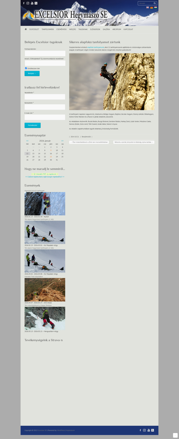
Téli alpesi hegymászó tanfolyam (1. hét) (39, 219)
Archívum (116, 29)
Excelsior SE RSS (36, 3)
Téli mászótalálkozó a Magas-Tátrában (38, 305)
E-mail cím (29, 113)
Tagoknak (83, 29)
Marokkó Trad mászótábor (34, 277)
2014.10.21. (75, 137)
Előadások (95, 29)
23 (51, 157)
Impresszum (70, 430)
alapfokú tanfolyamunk (95, 47)
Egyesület (34, 29)
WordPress (61, 430)
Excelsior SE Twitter (28, 3)
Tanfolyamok (48, 29)
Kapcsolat (128, 29)
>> (62, 141)
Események (62, 29)
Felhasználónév (30, 49)
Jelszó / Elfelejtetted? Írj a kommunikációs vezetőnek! (44, 59)
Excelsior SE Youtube (32, 3)
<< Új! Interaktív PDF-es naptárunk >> (44, 174)
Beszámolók (86, 137)
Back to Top (175, 435)
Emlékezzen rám (32, 69)
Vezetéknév (29, 93)
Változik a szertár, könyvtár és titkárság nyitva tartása (133, 142)
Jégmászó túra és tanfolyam (34, 191)
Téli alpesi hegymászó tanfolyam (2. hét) (39, 248)
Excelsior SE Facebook (24, 3)
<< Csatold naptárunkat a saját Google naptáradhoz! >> (44, 177)
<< (27, 141)
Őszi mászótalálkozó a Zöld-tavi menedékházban (89, 142)
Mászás (72, 29)
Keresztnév (29, 103)
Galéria (106, 29)
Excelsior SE (42, 430)
